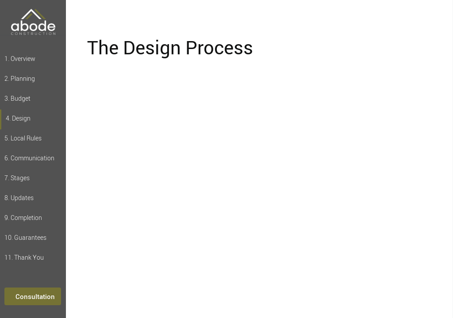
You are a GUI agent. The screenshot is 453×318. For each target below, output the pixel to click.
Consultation (35, 296)
